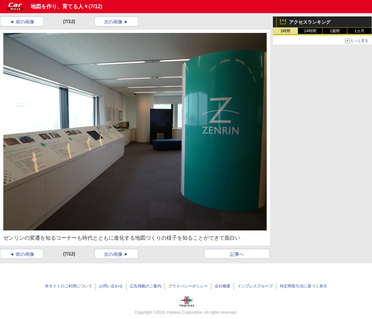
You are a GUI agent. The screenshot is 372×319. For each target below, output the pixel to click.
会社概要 (222, 286)
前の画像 (25, 21)
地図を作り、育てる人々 (60, 6)
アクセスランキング (310, 22)
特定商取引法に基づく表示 (303, 286)
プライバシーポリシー (188, 286)
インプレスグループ (255, 286)
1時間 (285, 31)
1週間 (335, 31)
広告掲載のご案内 (145, 286)
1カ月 (360, 31)
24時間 (310, 31)
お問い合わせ (111, 286)
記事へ (237, 254)
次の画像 (113, 21)
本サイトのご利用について (68, 286)
